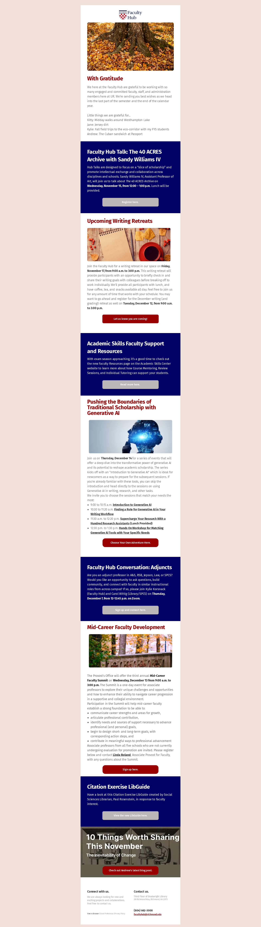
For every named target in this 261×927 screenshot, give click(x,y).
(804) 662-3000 (143, 910)
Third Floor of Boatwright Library (150, 896)
